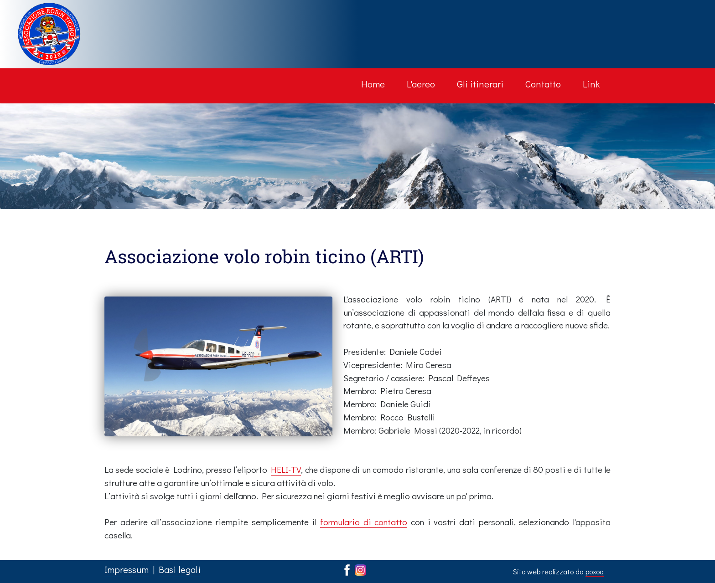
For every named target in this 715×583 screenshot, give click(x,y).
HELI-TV (286, 469)
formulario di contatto (363, 521)
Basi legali (180, 569)
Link (591, 83)
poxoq (594, 571)
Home (373, 83)
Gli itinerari (480, 83)
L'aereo (421, 83)
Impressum (126, 569)
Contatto (543, 83)
